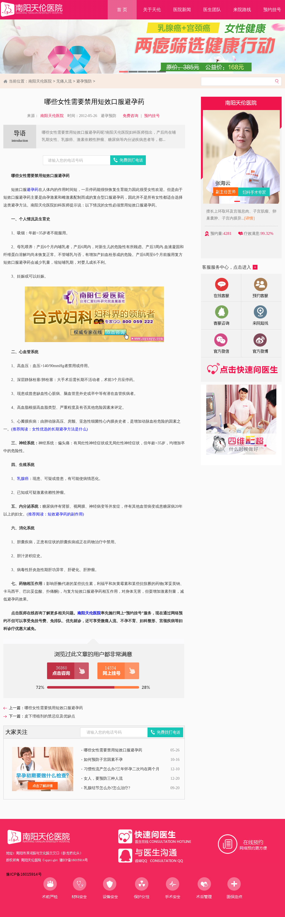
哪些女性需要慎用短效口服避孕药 (53, 708)
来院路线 (242, 9)
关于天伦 (152, 9)
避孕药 (32, 190)
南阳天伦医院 (40, 81)
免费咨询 (130, 116)
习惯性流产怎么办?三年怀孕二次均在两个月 (121, 769)
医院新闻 (182, 9)
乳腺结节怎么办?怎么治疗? (107, 788)
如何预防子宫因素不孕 (103, 759)
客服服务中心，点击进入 (229, 267)
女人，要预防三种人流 (103, 778)
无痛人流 (64, 81)
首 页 (122, 9)
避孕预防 (84, 81)
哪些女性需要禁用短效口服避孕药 (113, 750)
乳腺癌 (23, 479)
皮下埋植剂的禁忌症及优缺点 (49, 716)
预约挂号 (152, 116)
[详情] (255, 218)
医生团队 (212, 9)
